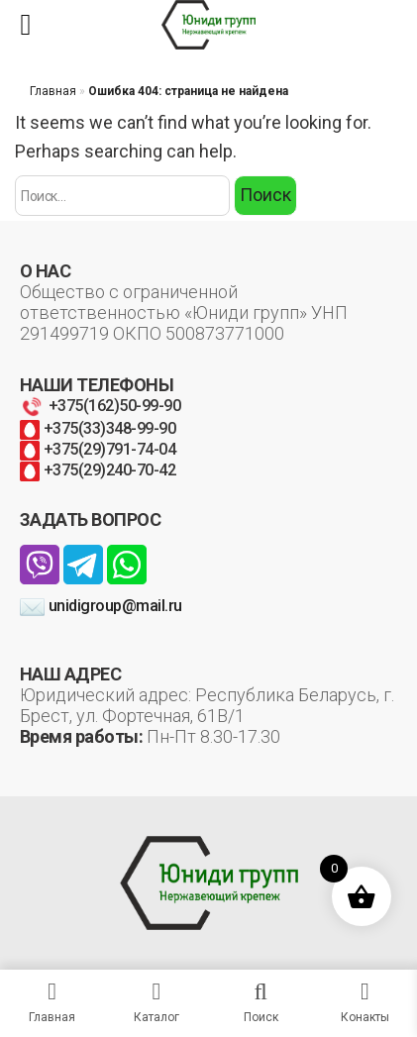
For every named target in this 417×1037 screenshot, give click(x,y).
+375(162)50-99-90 (100, 405)
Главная (53, 91)
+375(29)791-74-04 (97, 449)
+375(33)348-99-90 (97, 428)
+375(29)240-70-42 (97, 470)
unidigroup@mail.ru (101, 605)
